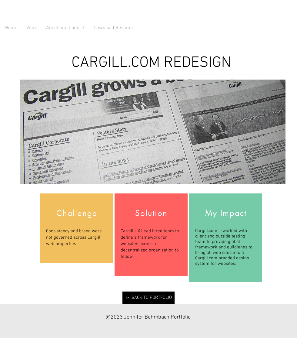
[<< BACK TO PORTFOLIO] (148, 297)
